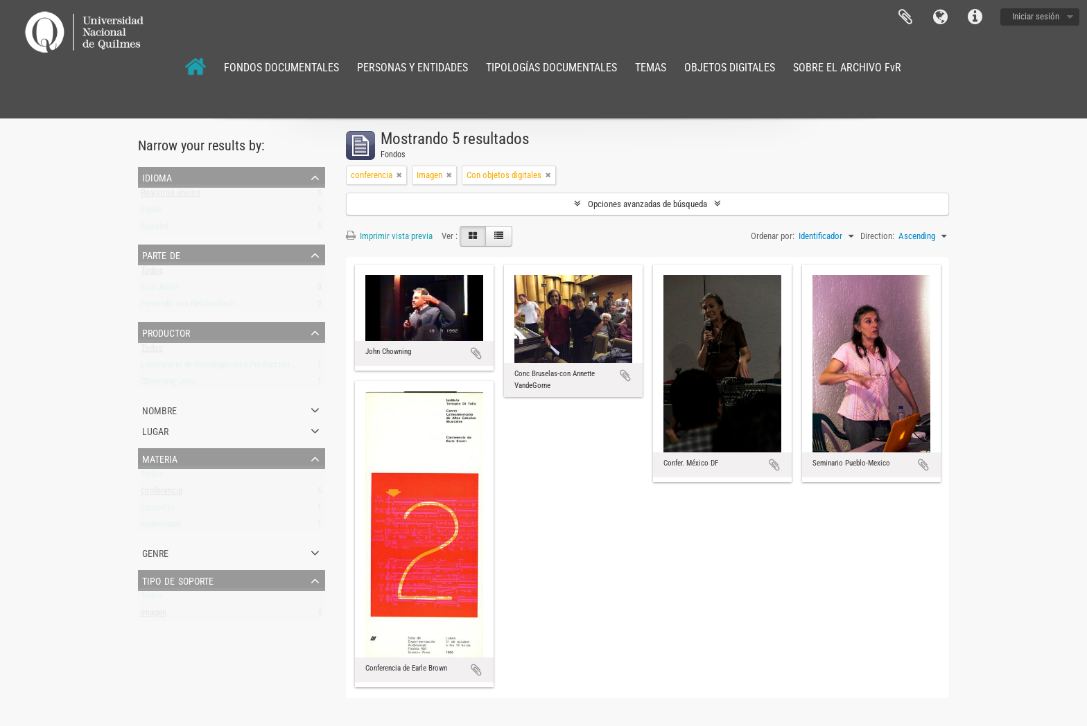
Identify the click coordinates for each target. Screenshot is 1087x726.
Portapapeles (905, 17)
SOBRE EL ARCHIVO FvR (847, 67)
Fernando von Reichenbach (188, 306)
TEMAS (650, 67)
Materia (159, 458)
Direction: (877, 236)
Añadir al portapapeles (476, 353)
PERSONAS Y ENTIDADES (412, 67)
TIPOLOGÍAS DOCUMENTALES (551, 67)
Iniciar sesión (1035, 16)
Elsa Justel (160, 290)
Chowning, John (168, 384)
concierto (158, 510)
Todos (152, 273)
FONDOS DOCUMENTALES (281, 67)
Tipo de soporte (178, 580)
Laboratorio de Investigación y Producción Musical (230, 367)
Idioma (940, 17)
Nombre (159, 409)
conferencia (161, 493)
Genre (155, 552)
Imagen (153, 615)
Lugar (155, 430)
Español (154, 229)
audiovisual (161, 527)
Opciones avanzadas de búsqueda (647, 204)
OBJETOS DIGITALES (729, 67)
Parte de (161, 254)
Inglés (151, 212)
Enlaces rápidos (974, 17)
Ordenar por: (772, 236)
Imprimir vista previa (389, 236)
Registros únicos (170, 196)
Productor (166, 332)
